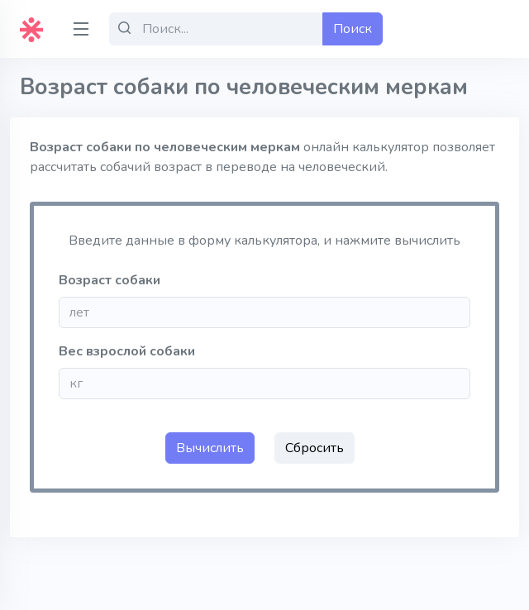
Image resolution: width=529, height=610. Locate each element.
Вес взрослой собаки (127, 351)
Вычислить (210, 448)
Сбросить (314, 448)
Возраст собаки (109, 280)
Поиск (352, 29)
